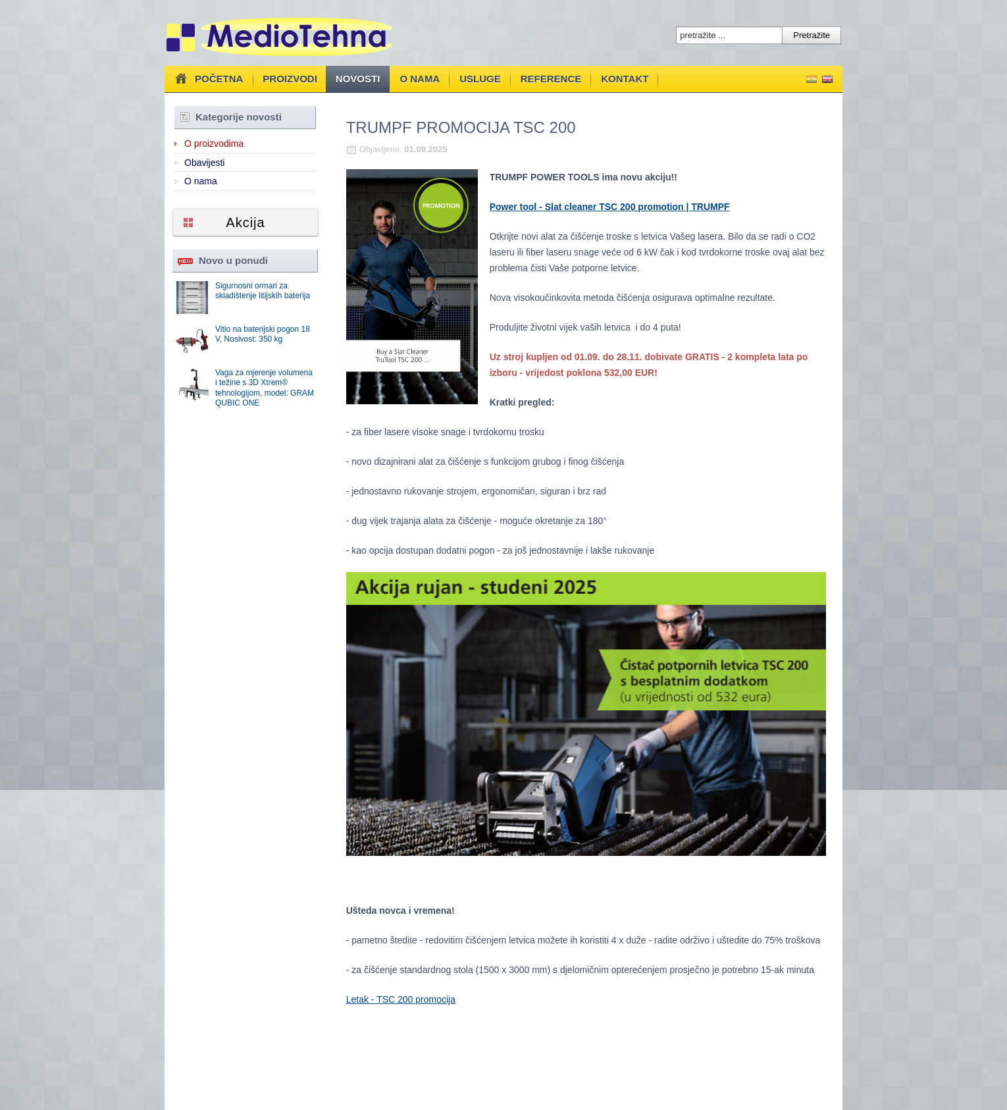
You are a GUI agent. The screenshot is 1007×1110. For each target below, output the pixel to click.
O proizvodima (214, 143)
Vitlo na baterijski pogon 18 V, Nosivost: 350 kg (262, 334)
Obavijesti (204, 162)
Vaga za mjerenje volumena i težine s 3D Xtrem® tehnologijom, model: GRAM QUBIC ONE (264, 388)
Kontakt (624, 78)
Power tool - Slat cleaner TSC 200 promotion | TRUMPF (610, 206)
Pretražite (811, 35)
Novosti (358, 78)
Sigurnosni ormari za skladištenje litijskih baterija (262, 291)
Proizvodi (290, 78)
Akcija (245, 222)
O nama (420, 78)
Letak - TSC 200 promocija (400, 999)
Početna (207, 78)
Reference (551, 78)
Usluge (480, 78)
